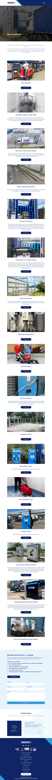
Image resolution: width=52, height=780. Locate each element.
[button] (23, 727)
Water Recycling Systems (26, 756)
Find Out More (26, 87)
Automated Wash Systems (26, 752)
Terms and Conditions (26, 769)
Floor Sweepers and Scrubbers (26, 762)
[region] (33, 728)
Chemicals (26, 761)
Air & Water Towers (26, 764)
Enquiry (8, 691)
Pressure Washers (26, 754)
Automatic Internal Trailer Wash (26, 757)
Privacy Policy (26, 767)
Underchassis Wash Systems (26, 759)
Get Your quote (26, 702)
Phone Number (29, 686)
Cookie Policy (26, 771)
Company (9, 686)
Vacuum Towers (26, 765)
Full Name (9, 682)
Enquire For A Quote (26, 774)
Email (28, 682)
